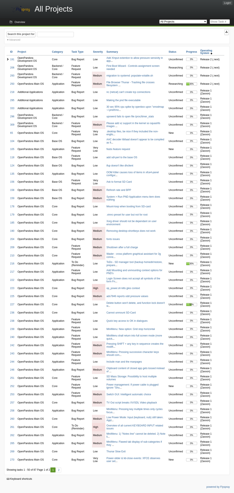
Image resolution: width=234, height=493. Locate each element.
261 (12, 427)
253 (12, 394)
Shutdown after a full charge (122, 247)
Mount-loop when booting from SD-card (128, 206)
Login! (227, 2)
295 (12, 100)
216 (12, 263)
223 (12, 288)
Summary (112, 51)
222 (12, 280)
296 (12, 116)
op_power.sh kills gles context (123, 288)
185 (12, 222)
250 (12, 83)
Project (22, 51)
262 (12, 435)
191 (12, 59)
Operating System (206, 52)
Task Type (78, 51)
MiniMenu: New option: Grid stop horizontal (130, 329)
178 (12, 206)
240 (12, 337)
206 (12, 67)
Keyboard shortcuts (19, 478)
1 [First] (53, 470)
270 (12, 459)
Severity (98, 51)
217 (12, 271)
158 (12, 190)
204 (12, 239)
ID (11, 51)
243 (12, 353)
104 (12, 141)
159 (12, 198)
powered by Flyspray (218, 486)
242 (12, 345)
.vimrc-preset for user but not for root (126, 214)
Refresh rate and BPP (118, 190)
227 (12, 304)
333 (12, 108)
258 (12, 410)
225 (12, 296)
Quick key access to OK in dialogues (126, 320)
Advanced (14, 39)
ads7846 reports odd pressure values (127, 296)
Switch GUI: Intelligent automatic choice (128, 394)
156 (12, 181)
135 (12, 173)
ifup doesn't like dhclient (119, 165)
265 (12, 443)
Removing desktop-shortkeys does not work (131, 230)
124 (12, 165)
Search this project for (21, 34)
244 (12, 361)
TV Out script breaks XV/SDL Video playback (131, 402)
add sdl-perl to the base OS (121, 157)
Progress (191, 51)
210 (12, 255)
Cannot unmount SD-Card (121, 312)
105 (12, 149)
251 (12, 377)
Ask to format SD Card (119, 181)
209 (12, 247)
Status (172, 51)
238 (12, 320)
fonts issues (113, 239)
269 (12, 451)
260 (12, 418)
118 (12, 157)
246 (12, 369)
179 (12, 214)
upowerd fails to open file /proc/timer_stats (130, 116)
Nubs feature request (118, 149)
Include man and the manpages (124, 361)
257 (12, 402)
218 (12, 92)
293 (12, 75)
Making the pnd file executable (123, 100)
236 (12, 312)
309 (12, 124)
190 (12, 230)
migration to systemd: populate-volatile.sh (129, 75)
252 (12, 386)
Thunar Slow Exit (116, 451)
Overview (20, 22)
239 (12, 329)
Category (57, 51)
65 (11, 132)
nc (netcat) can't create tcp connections (128, 92)
